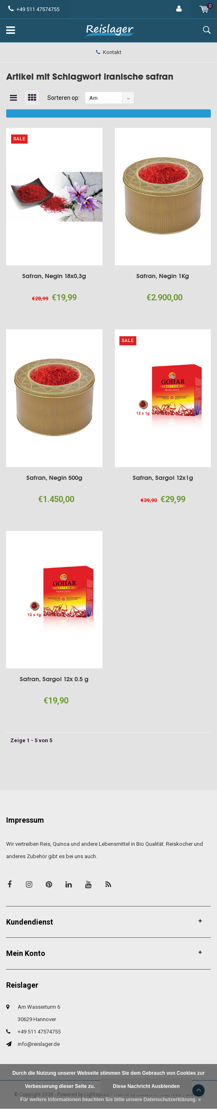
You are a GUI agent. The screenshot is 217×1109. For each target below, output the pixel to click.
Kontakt (108, 52)
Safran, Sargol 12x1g (163, 477)
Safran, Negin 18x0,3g (54, 276)
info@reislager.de (39, 1044)
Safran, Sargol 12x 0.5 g (54, 679)
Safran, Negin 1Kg (162, 276)
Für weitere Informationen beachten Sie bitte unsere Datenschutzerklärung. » (110, 1099)
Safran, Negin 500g (54, 477)
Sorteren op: (63, 97)
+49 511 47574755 (33, 9)
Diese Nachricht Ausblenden (146, 1086)
